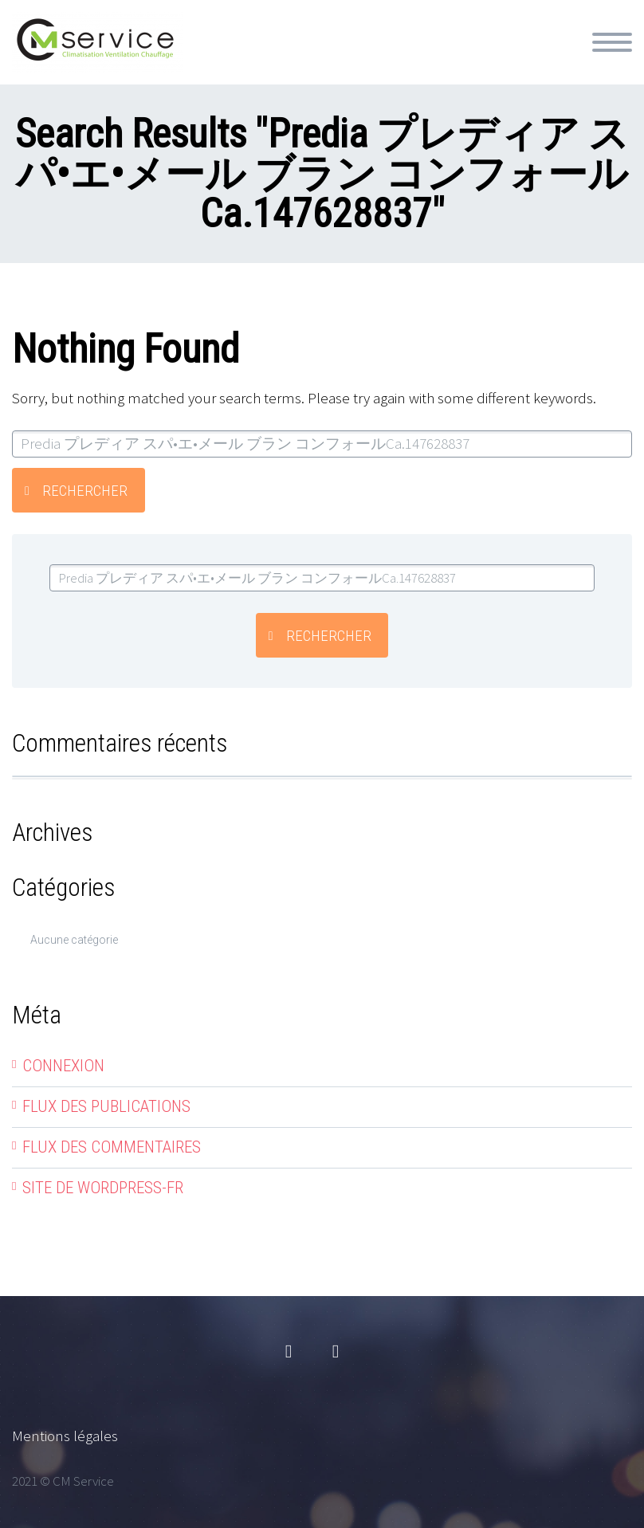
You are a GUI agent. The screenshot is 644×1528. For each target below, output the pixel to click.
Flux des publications (106, 1106)
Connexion (63, 1065)
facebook (288, 1352)
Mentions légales (65, 1435)
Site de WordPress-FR (102, 1187)
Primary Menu (612, 42)
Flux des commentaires (111, 1147)
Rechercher (85, 490)
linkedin (336, 1352)
